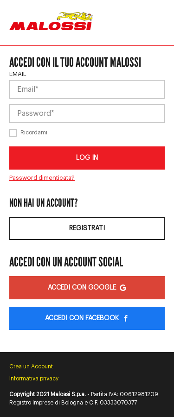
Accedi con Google (87, 287)
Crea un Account (31, 366)
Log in (87, 158)
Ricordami (33, 132)
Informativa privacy (33, 378)
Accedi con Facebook (87, 318)
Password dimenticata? (42, 178)
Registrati (87, 228)
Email (17, 74)
